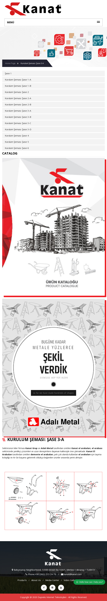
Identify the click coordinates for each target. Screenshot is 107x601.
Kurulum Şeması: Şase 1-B (18, 85)
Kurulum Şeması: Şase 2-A (18, 98)
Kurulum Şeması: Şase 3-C (18, 123)
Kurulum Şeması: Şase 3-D (18, 129)
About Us (36, 580)
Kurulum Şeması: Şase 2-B (18, 104)
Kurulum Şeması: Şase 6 (17, 148)
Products (22, 580)
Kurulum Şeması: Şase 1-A (18, 79)
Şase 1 (8, 73)
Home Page (10, 63)
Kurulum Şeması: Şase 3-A (32, 63)
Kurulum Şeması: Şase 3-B (18, 116)
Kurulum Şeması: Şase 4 (17, 135)
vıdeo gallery (70, 580)
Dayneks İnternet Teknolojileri (52, 597)
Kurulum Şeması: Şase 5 (17, 141)
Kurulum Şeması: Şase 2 (17, 92)
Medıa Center (52, 580)
